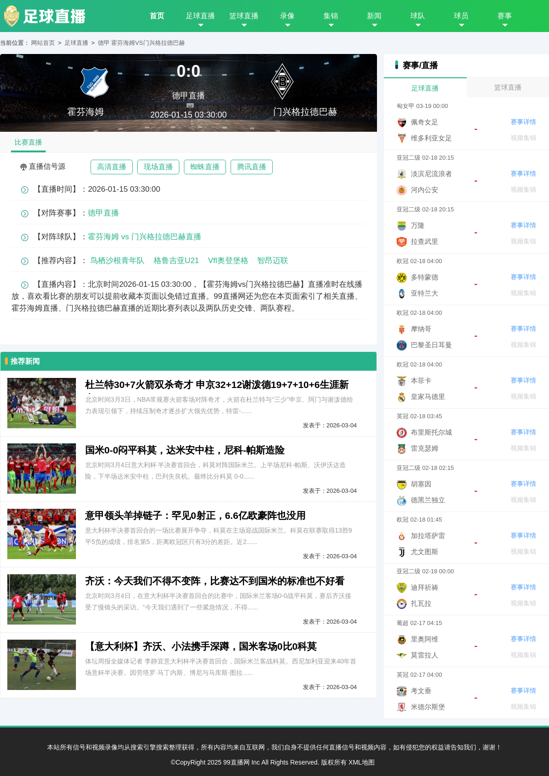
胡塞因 (421, 484)
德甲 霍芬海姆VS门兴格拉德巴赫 (141, 42)
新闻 (374, 16)
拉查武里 (424, 241)
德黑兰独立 (428, 500)
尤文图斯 (424, 551)
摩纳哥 (421, 329)
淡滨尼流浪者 (431, 174)
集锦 (330, 16)
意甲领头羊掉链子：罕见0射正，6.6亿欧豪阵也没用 (195, 515)
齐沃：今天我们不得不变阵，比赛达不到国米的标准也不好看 (214, 581)
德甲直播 (188, 95)
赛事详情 (523, 121)
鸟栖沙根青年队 (117, 260)
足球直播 (200, 16)
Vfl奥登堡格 (228, 260)
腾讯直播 (251, 167)
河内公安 (424, 190)
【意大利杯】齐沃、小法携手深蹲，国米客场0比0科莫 (201, 646)
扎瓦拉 (421, 603)
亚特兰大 (424, 293)
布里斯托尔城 (431, 432)
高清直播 (111, 167)
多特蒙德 (424, 277)
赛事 (504, 16)
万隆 (418, 225)
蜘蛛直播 (205, 167)
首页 (157, 16)
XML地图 (362, 762)
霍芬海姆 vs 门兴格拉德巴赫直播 (144, 236)
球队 (417, 16)
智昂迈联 (272, 260)
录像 (287, 16)
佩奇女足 (424, 122)
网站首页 (43, 42)
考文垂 (421, 691)
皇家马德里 (428, 396)
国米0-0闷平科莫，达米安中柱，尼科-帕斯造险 (185, 450)
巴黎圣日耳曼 (431, 345)
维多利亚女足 (431, 138)
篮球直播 (243, 16)
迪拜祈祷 (424, 587)
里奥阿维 (424, 639)
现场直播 (158, 167)
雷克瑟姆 (424, 448)
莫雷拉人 (424, 655)
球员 (461, 16)
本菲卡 (421, 380)
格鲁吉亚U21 (176, 260)
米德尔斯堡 (428, 707)
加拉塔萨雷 (428, 535)
